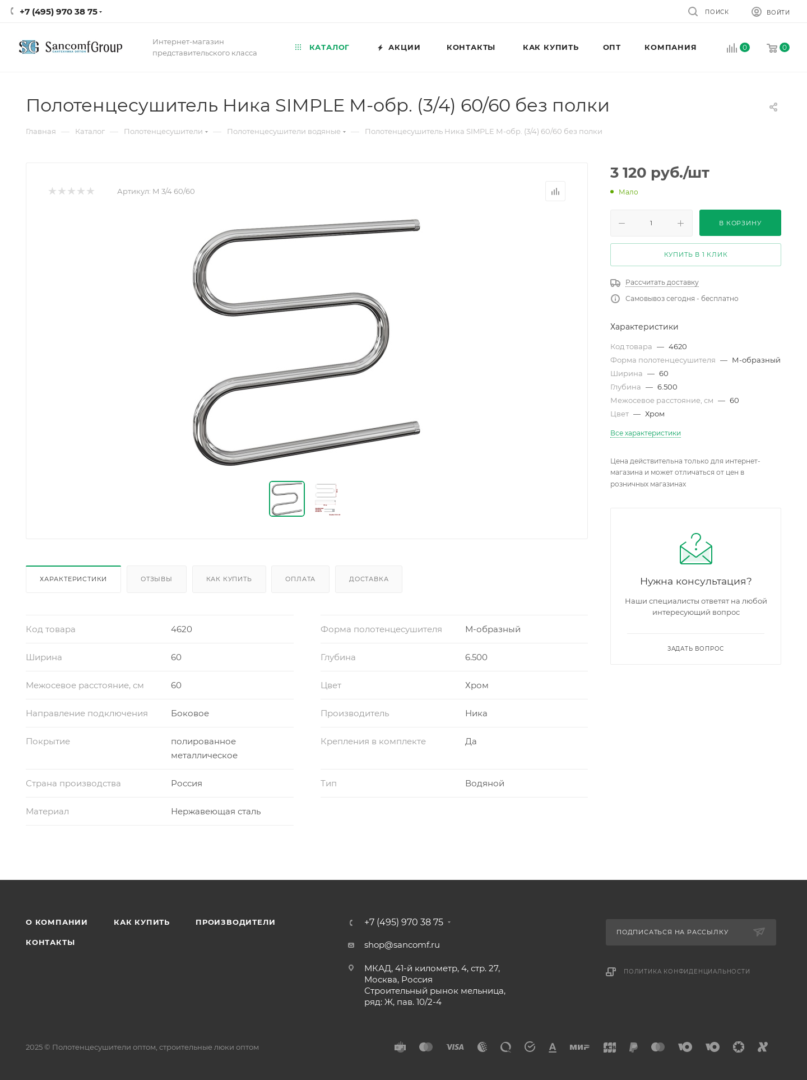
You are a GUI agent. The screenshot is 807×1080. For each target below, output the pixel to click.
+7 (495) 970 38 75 (59, 11)
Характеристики (73, 579)
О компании (57, 921)
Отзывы (157, 579)
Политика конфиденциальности (687, 971)
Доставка (368, 579)
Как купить (229, 579)
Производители (235, 921)
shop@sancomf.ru (402, 944)
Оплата (300, 579)
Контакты (50, 942)
